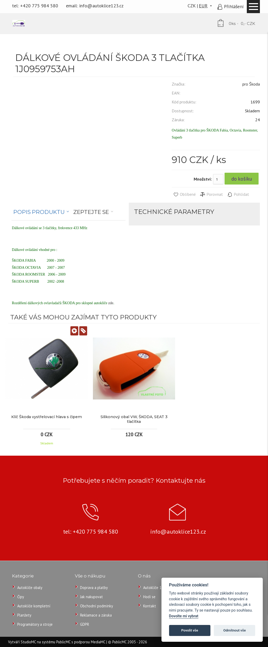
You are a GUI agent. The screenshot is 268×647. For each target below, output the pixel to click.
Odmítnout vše (234, 630)
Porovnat (211, 194)
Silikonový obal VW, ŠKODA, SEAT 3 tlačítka (134, 419)
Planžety (24, 615)
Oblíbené (184, 194)
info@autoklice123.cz (101, 6)
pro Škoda (251, 84)
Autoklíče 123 (154, 587)
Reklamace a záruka (96, 615)
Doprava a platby (94, 587)
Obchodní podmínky (96, 605)
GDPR (84, 624)
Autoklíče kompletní (33, 605)
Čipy (20, 596)
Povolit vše (189, 630)
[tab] (41, 212)
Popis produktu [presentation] (39, 212)
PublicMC (63, 641)
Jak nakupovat (91, 596)
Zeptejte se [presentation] (91, 212)
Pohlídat (238, 194)
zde (110, 303)
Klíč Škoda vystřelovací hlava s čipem (46, 416)
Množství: (203, 179)
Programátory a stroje (35, 624)
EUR (203, 6)
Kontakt (149, 605)
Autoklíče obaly (29, 587)
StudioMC (28, 641)
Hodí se (149, 596)
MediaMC (98, 641)
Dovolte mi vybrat (183, 616)
